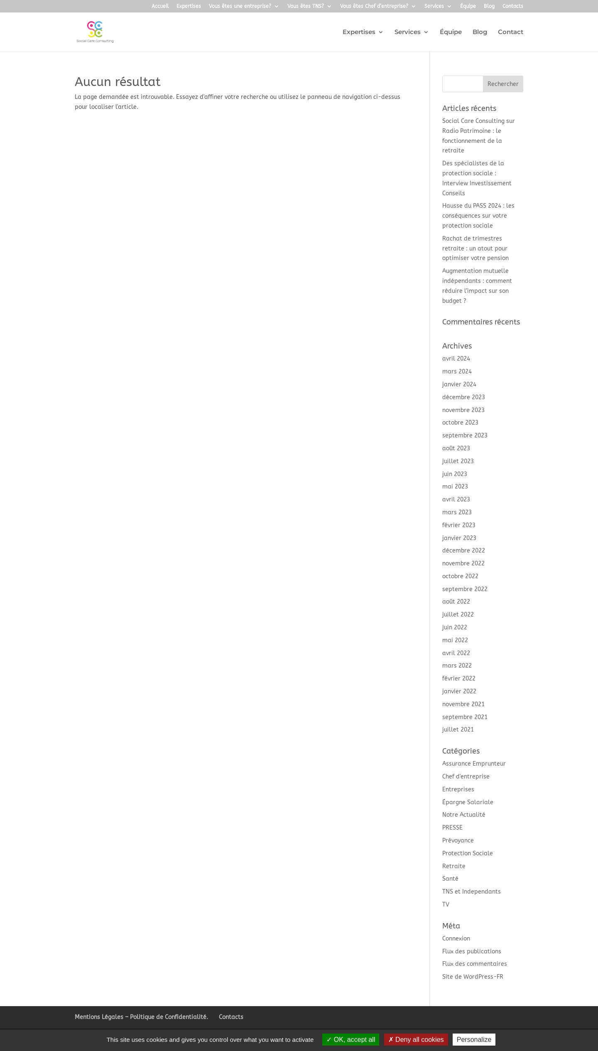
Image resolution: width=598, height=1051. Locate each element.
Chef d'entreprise (466, 776)
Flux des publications (471, 951)
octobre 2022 (460, 576)
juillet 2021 (458, 729)
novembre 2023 (463, 410)
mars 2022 (457, 665)
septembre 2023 (465, 435)
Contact (510, 32)
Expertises (188, 6)
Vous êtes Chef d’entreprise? (374, 6)
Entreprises (458, 789)
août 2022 (456, 601)
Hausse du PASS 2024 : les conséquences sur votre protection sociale (478, 215)
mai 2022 (455, 640)
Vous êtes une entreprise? (240, 6)
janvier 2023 (459, 538)
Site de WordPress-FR (472, 976)
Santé (450, 878)
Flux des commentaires (474, 964)
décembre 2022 (463, 550)
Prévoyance (458, 840)
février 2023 (458, 525)
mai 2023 (455, 486)
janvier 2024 (459, 384)
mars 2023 (457, 512)
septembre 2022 (465, 589)
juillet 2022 (458, 614)
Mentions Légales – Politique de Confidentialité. (141, 1017)
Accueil (160, 6)
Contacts (512, 6)
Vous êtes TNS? (305, 6)
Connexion (456, 938)
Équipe (468, 6)
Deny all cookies (416, 1039)
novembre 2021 (463, 704)
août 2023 (456, 448)
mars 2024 (457, 371)
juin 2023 (454, 474)
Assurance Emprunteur (474, 763)
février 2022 (458, 678)
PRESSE (452, 827)
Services (434, 6)
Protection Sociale (467, 853)
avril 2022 (456, 653)
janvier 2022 (459, 691)
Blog (489, 6)
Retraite (454, 866)
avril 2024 (456, 358)
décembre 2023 (463, 397)
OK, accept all (350, 1039)
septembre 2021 (465, 717)
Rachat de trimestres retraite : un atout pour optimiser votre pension (475, 248)
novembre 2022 (463, 563)
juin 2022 (454, 627)
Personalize (474, 1039)
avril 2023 (456, 499)
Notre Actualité (463, 814)
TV (445, 904)
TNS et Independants (471, 891)
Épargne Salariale (467, 802)
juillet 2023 (458, 461)
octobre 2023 (460, 422)
